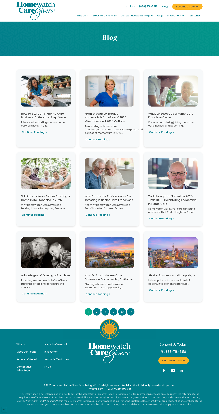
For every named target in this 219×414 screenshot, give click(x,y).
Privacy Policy (95, 388)
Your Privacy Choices (119, 388)
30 (122, 312)
